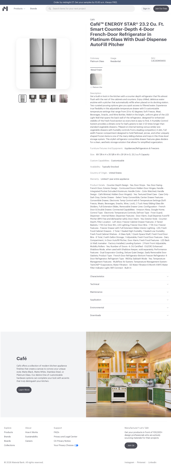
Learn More (24, 390)
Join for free (161, 9)
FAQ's (56, 432)
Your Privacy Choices (66, 445)
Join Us (131, 445)
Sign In (146, 9)
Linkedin (152, 462)
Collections (9, 445)
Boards (7, 441)
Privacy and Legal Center (65, 437)
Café (92, 20)
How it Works (31, 432)
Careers (29, 441)
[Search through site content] (91, 8)
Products (18, 8)
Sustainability (31, 437)
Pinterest (141, 462)
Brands (33, 9)
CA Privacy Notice (62, 441)
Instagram (129, 462)
